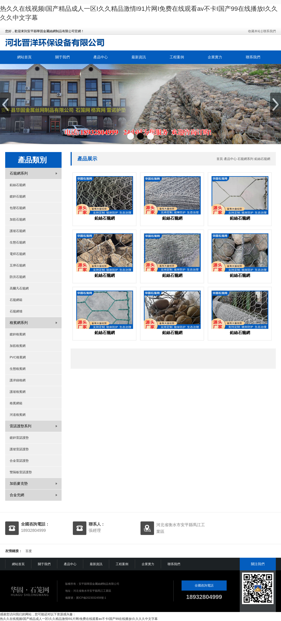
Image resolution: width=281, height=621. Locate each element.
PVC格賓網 (18, 357)
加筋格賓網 (17, 346)
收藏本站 (254, 31)
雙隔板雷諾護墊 (21, 472)
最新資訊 (138, 57)
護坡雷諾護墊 (19, 449)
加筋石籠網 (17, 219)
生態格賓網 (17, 369)
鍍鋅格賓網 (17, 334)
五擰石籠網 (17, 265)
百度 (28, 551)
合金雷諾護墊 (19, 460)
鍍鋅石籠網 (17, 196)
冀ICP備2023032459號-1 (91, 597)
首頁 (220, 159)
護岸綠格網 (17, 380)
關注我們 (258, 564)
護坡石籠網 (17, 231)
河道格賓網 (17, 414)
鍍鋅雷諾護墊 (19, 437)
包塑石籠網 (17, 208)
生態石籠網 (17, 242)
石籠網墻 (16, 311)
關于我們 (62, 57)
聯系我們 (269, 31)
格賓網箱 (16, 403)
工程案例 (177, 57)
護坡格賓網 (17, 392)
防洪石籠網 (17, 277)
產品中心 (100, 57)
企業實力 (215, 57)
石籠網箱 (16, 300)
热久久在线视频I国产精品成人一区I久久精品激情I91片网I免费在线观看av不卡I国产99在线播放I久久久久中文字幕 (79, 619)
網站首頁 (24, 57)
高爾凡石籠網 (19, 288)
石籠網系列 (245, 159)
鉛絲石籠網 (17, 185)
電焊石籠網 (17, 254)
